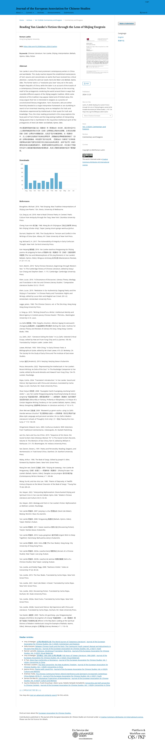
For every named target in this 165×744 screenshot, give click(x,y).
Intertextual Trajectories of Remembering (55, 678)
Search (143, 12)
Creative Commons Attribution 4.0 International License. (121, 717)
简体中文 (121, 41)
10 (36, 690)
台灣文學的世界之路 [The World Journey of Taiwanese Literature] (61, 642)
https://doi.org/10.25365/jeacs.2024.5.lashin (40, 46)
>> (40, 690)
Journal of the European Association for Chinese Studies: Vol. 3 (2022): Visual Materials (65, 656)
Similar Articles (26, 637)
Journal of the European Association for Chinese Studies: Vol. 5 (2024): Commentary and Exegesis (64, 643)
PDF (87, 84)
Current (29, 12)
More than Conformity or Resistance (44, 660)
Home (21, 20)
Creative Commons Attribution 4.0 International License (95, 162)
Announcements (54, 12)
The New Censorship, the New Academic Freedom (57, 665)
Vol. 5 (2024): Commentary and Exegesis (48, 20)
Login (147, 2)
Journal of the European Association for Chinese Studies (53, 8)
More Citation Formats (92, 116)
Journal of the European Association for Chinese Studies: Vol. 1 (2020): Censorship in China (75, 685)
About (18, 12)
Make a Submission (127, 24)
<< (20, 690)
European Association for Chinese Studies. (55, 713)
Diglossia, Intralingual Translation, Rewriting (54, 651)
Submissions (69, 12)
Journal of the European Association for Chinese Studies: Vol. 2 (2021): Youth (72, 649)
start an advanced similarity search (43, 695)
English (121, 37)
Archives (40, 12)
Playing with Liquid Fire (44, 669)
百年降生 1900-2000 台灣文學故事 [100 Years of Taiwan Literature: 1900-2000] (66, 655)
